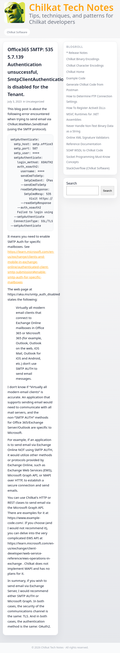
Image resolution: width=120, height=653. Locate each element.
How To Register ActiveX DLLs (85, 108)
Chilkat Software (17, 32)
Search (71, 183)
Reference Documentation (83, 144)
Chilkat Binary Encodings (82, 59)
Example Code (75, 78)
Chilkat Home (75, 72)
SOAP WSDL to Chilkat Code (84, 150)
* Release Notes (77, 53)
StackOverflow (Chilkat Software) (88, 168)
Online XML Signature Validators (87, 137)
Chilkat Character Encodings (85, 65)
